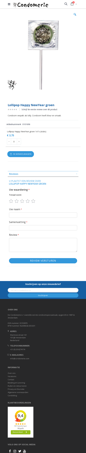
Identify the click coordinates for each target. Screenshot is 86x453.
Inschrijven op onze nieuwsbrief (43, 284)
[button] (74, 16)
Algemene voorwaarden (18, 392)
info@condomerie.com (19, 358)
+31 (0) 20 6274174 (17, 349)
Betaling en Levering (16, 382)
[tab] (43, 174)
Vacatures (12, 376)
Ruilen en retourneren (17, 386)
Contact (11, 379)
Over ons (12, 373)
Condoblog (12, 395)
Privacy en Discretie (16, 389)
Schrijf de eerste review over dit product (39, 109)
